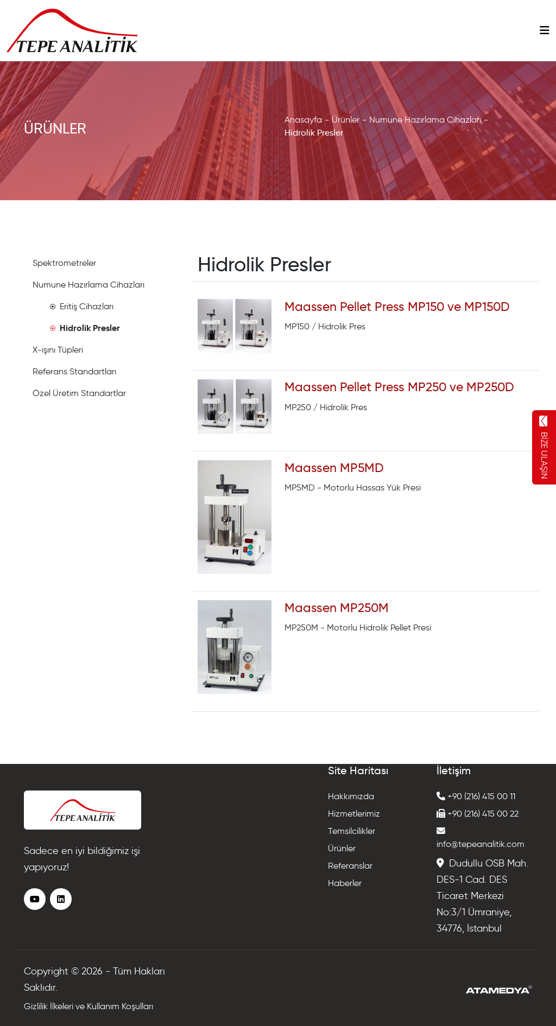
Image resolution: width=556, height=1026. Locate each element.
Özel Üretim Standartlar (79, 393)
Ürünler (345, 119)
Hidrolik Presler (314, 133)
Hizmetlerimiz (354, 813)
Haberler (345, 883)
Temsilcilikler (351, 831)
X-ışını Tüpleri (58, 350)
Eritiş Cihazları (81, 306)
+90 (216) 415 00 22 (478, 813)
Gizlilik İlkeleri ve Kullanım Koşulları (88, 1006)
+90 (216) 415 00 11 (476, 796)
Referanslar (350, 866)
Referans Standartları (74, 371)
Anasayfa (303, 119)
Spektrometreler (64, 263)
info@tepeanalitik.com (481, 837)
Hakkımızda (351, 796)
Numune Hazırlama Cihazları (425, 119)
